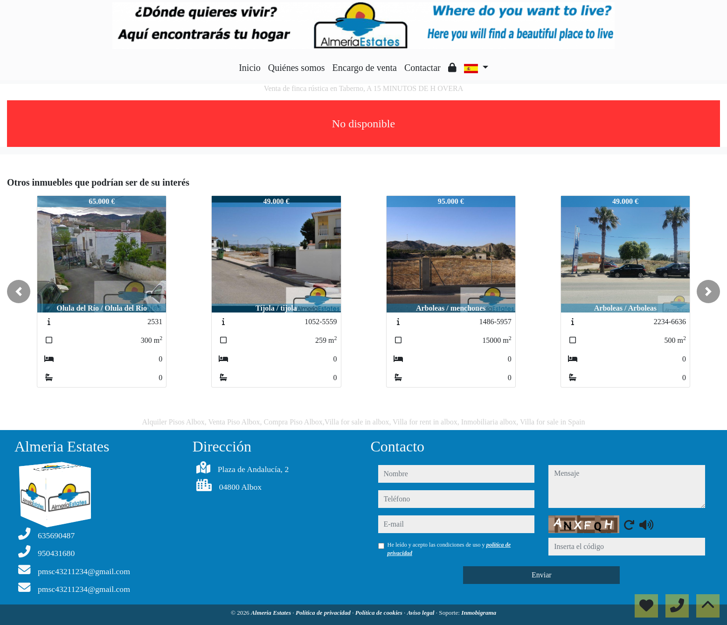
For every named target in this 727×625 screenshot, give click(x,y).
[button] (18, 291)
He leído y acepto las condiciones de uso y (449, 549)
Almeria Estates (271, 612)
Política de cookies (379, 612)
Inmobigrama (478, 612)
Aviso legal (421, 612)
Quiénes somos (296, 67)
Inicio (250, 67)
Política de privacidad (324, 612)
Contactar (422, 67)
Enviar (542, 575)
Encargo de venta (364, 67)
